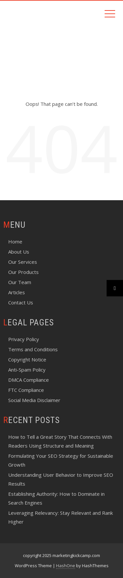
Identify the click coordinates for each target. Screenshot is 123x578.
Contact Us (20, 302)
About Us (18, 251)
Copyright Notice (27, 359)
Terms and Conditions (33, 349)
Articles (16, 292)
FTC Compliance (26, 390)
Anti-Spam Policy (27, 369)
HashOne (65, 565)
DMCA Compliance (28, 379)
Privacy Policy (23, 339)
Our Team (19, 282)
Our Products (23, 272)
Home (15, 241)
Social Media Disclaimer (34, 400)
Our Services (22, 262)
